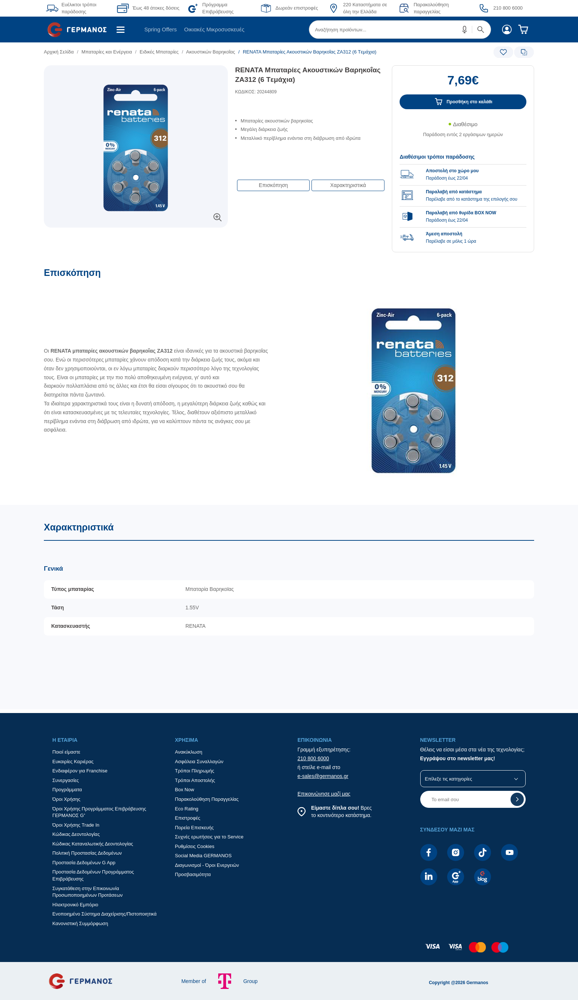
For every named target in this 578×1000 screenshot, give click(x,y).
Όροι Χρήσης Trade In (76, 825)
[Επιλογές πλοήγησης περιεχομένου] (310, 181)
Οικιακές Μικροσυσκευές (214, 29)
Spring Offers (160, 29)
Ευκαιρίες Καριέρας (73, 761)
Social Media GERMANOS (203, 855)
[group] (463, 195)
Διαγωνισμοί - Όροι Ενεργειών (207, 865)
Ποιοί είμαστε (66, 752)
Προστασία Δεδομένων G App (83, 862)
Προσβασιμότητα (193, 874)
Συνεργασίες (65, 780)
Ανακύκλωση (188, 752)
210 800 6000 (313, 758)
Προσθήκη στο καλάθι (469, 101)
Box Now (184, 789)
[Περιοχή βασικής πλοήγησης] (289, 29)
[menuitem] (80, 29)
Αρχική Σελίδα (59, 52)
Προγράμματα (67, 789)
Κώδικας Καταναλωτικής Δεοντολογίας (92, 844)
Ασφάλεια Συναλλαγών (199, 761)
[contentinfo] (289, 951)
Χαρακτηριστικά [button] (348, 185)
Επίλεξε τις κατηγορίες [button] (448, 779)
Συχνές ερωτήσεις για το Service (209, 837)
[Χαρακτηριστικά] (289, 607)
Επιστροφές (188, 818)
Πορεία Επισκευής (194, 827)
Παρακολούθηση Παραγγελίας (207, 799)
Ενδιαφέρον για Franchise (79, 771)
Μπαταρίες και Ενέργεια (106, 52)
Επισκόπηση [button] (273, 185)
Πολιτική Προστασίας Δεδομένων (87, 853)
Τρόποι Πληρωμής (195, 771)
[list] (247, 52)
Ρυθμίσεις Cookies (195, 846)
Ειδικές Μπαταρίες (159, 52)
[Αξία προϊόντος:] (463, 84)
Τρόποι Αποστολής (195, 780)
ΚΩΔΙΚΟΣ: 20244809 (256, 91)
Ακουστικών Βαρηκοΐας (210, 52)
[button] (464, 29)
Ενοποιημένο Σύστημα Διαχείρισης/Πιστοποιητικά (104, 914)
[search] (400, 29)
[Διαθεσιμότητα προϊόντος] (463, 133)
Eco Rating (187, 809)
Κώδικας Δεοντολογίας (76, 834)
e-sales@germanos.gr (322, 776)
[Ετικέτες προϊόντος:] (136, 73)
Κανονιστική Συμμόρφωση (80, 923)
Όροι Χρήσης (66, 799)
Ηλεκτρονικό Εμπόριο (75, 904)
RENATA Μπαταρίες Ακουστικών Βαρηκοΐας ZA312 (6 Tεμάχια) (308, 75)
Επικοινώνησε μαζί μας (324, 794)
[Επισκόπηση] (289, 386)
